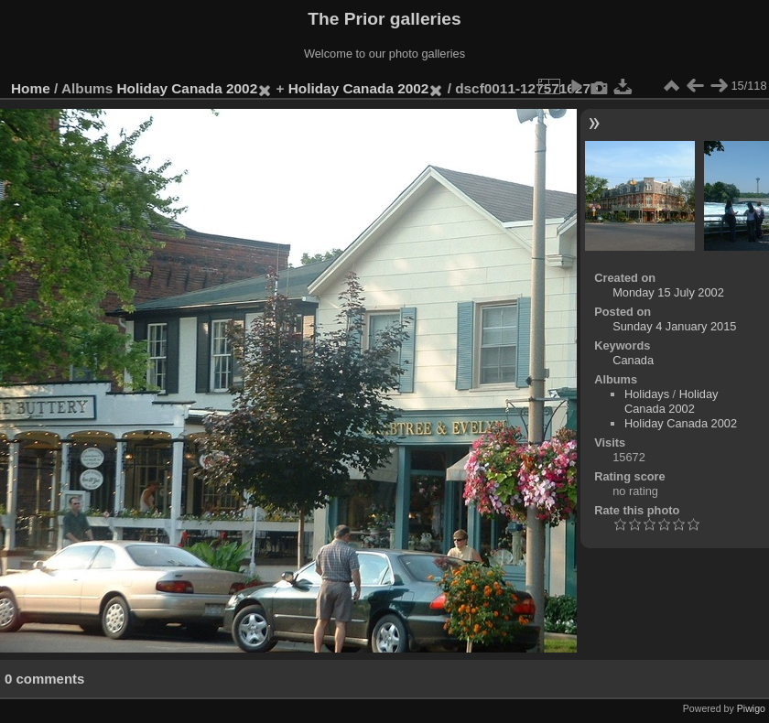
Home (30, 88)
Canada (633, 360)
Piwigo (751, 708)
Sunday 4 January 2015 (674, 326)
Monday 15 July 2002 (668, 292)
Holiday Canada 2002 (187, 88)
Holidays (646, 394)
